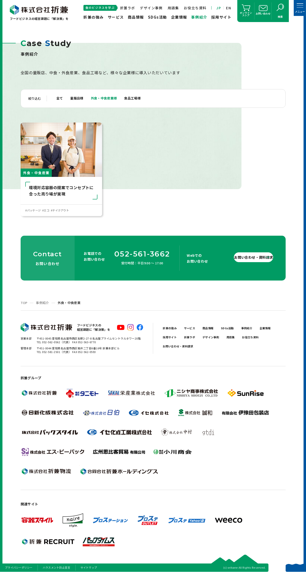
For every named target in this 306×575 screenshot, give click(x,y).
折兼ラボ (127, 7)
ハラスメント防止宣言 (56, 569)
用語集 (173, 7)
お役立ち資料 (195, 7)
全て (60, 98)
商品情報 (136, 17)
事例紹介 (199, 17)
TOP (24, 304)
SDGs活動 (157, 17)
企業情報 (179, 17)
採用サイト (221, 17)
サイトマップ (88, 569)
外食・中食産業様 (109, 98)
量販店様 (79, 98)
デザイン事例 (151, 7)
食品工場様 (140, 98)
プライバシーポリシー (19, 569)
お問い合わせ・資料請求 (241, 258)
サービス (116, 17)
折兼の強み (93, 17)
